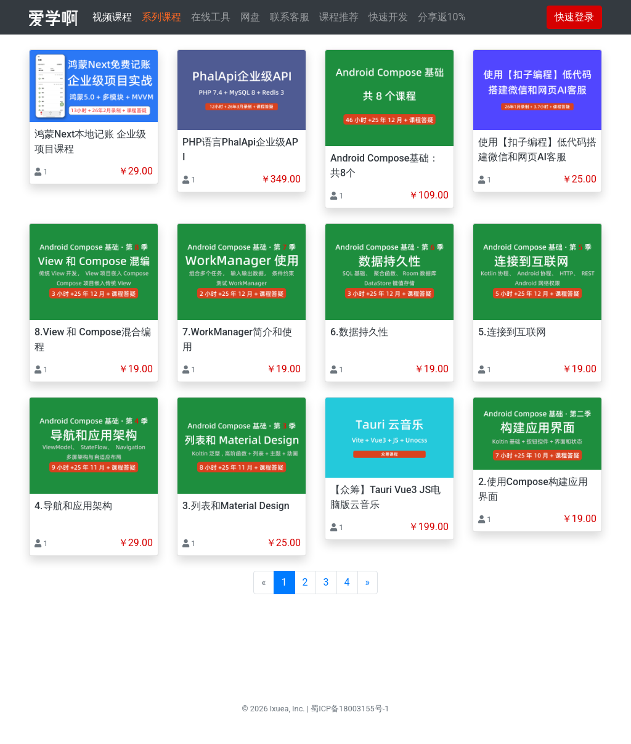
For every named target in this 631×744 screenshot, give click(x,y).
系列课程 (161, 17)
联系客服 (289, 17)
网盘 (250, 17)
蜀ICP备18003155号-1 (350, 708)
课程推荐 (339, 17)
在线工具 (210, 17)
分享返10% (442, 17)
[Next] (367, 582)
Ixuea (279, 708)
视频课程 (112, 17)
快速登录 (574, 17)
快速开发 (388, 17)
